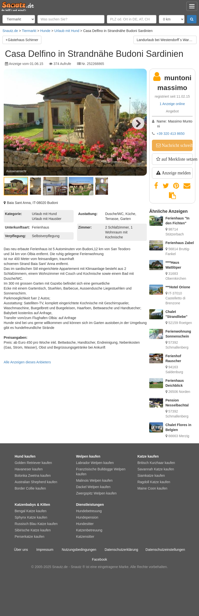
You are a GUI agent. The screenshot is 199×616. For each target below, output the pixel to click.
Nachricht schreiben (177, 145)
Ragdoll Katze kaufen (153, 482)
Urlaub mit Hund (66, 31)
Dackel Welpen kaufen (93, 487)
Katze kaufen (148, 456)
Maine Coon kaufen (152, 488)
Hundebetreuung (89, 511)
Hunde (45, 31)
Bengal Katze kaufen (30, 511)
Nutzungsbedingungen (79, 550)
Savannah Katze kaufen (155, 469)
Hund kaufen (25, 456)
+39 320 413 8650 (170, 134)
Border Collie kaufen (30, 488)
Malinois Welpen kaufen (94, 480)
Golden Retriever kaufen (33, 463)
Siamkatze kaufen (151, 475)
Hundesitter (85, 524)
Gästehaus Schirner (23, 40)
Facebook (99, 559)
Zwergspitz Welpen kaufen (96, 493)
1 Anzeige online (172, 104)
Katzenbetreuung (89, 530)
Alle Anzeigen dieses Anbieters (27, 362)
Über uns (21, 550)
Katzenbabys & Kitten (32, 505)
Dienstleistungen (90, 505)
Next (138, 123)
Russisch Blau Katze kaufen (36, 524)
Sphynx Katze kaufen (31, 517)
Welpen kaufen (88, 456)
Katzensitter (85, 537)
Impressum (44, 550)
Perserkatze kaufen (29, 537)
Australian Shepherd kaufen (36, 482)
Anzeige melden (176, 173)
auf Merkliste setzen (176, 159)
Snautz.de (10, 31)
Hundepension (87, 517)
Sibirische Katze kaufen (32, 530)
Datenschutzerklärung (121, 550)
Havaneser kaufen (29, 469)
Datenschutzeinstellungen (165, 550)
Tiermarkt (29, 31)
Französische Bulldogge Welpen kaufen (101, 471)
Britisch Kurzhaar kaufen (156, 463)
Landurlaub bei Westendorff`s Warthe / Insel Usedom (167, 40)
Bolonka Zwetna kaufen (32, 475)
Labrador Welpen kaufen (95, 463)
